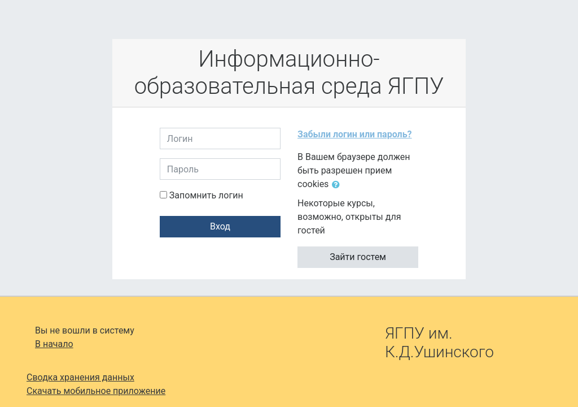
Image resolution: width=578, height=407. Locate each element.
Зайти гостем (358, 257)
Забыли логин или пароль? (354, 134)
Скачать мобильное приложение (96, 391)
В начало (54, 344)
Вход (220, 226)
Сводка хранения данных (80, 377)
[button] (338, 184)
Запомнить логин (206, 195)
